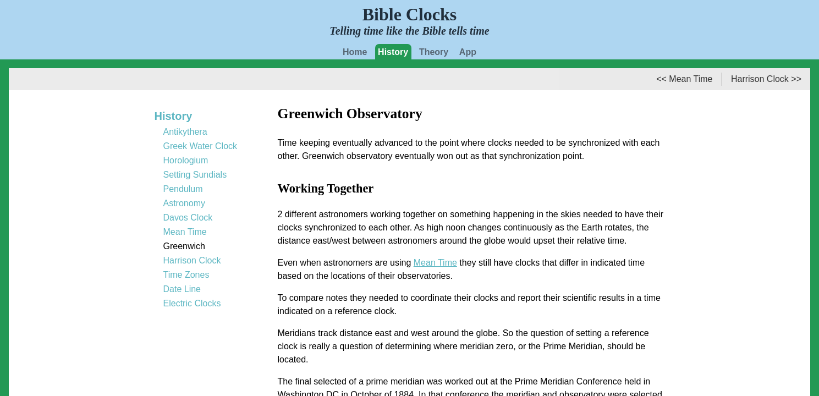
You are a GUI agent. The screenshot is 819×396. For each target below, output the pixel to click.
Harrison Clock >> (766, 79)
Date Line (182, 289)
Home (355, 52)
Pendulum (183, 189)
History (393, 52)
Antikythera (185, 131)
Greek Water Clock (200, 146)
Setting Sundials (195, 174)
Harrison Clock (192, 260)
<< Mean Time (684, 79)
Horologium (185, 160)
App (467, 52)
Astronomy (184, 203)
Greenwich (184, 246)
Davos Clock (188, 217)
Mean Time (435, 262)
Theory (433, 52)
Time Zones (186, 274)
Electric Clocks (192, 303)
